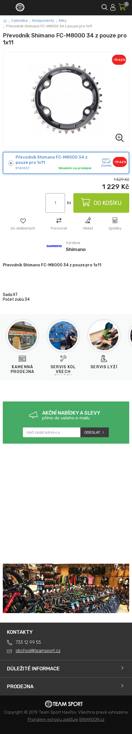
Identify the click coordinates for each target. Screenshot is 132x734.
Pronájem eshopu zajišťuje (53, 719)
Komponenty (43, 20)
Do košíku (101, 203)
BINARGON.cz (91, 719)
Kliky (62, 20)
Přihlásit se (113, 6)
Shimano (76, 249)
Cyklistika (19, 20)
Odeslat (92, 432)
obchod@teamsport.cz (38, 650)
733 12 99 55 (28, 642)
